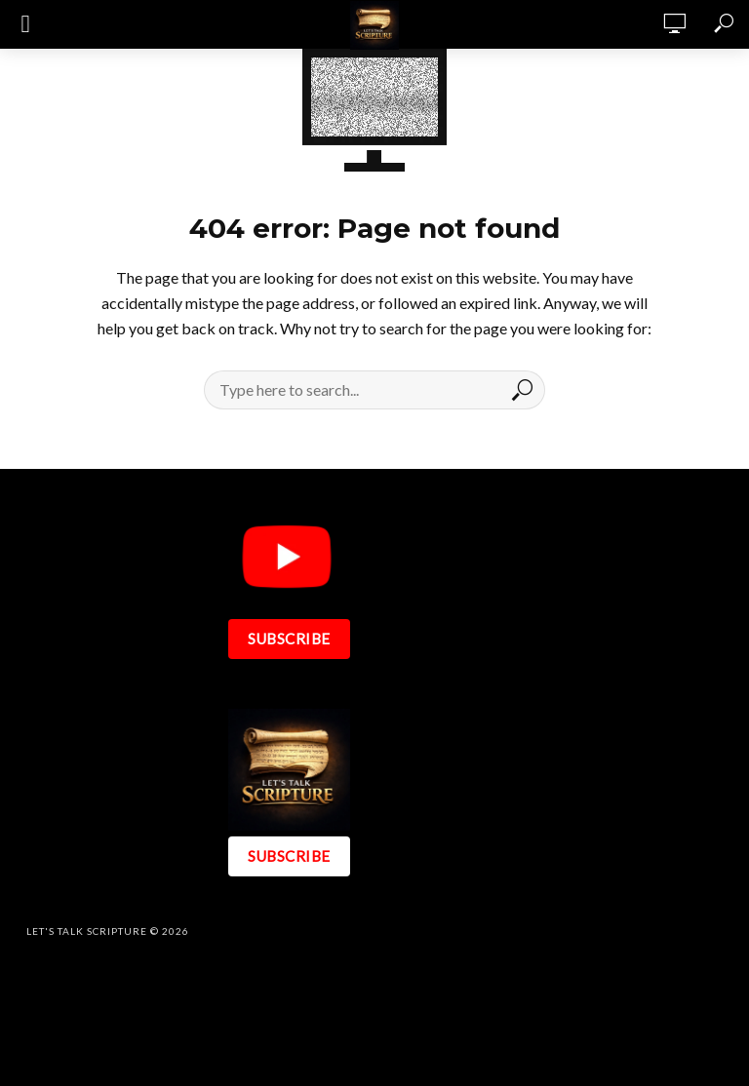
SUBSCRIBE (289, 638)
